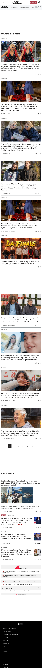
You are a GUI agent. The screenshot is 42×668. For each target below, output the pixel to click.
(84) (39, 543)
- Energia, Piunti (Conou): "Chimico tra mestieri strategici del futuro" (17, 584)
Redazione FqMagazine (8, 74)
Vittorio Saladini (6, 113)
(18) (39, 559)
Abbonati (33, 2)
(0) (39, 74)
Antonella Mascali (7, 559)
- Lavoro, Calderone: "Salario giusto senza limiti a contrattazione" (17, 590)
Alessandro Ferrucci (8, 438)
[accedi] (39, 2)
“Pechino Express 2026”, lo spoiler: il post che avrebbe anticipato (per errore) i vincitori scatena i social (20, 262)
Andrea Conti (5, 153)
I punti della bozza (19, 524)
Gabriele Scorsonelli (8, 325)
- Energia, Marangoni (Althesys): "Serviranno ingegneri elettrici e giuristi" (18, 581)
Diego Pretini (5, 543)
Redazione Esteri (6, 511)
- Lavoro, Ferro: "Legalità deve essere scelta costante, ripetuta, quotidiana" (19, 579)
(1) (39, 231)
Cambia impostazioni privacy (10, 634)
